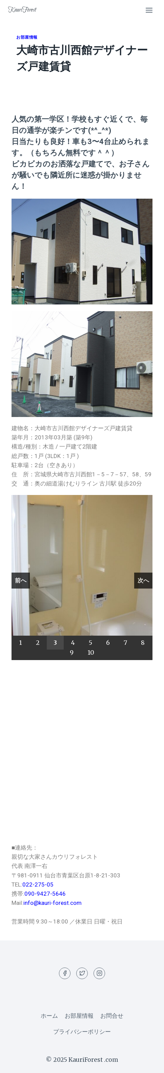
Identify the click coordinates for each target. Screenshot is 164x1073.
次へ (143, 580)
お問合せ (111, 1015)
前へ (20, 580)
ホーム (49, 1015)
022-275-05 (38, 884)
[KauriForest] (22, 10)
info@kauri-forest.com (52, 902)
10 (90, 652)
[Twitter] (82, 973)
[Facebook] (64, 973)
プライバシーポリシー (82, 1031)
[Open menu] (149, 10)
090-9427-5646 (45, 893)
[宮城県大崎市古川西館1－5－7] (82, 751)
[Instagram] (99, 973)
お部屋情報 (27, 37)
